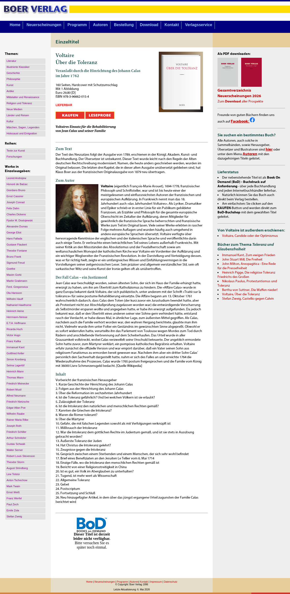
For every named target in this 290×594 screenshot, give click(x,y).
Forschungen (14, 156)
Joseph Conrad (16, 202)
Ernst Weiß (13, 492)
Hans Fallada (14, 238)
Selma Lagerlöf (15, 365)
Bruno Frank (14, 256)
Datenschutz (170, 581)
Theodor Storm (15, 462)
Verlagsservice (198, 25)
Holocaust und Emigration (22, 133)
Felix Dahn (13, 208)
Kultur (10, 121)
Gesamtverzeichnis (234, 90)
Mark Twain (13, 486)
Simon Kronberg (16, 359)
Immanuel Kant (15, 347)
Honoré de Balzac (17, 184)
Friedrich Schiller (16, 431)
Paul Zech (13, 504)
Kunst (10, 85)
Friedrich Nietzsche (18, 401)
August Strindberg (17, 468)
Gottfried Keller (15, 353)
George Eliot (14, 232)
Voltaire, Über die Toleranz (241, 294)
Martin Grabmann (17, 280)
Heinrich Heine (15, 311)
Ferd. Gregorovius (17, 286)
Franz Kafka (14, 341)
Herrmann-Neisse (17, 317)
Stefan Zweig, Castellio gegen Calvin (248, 299)
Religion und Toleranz (19, 103)
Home (15, 25)
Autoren (100, 25)
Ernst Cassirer (15, 196)
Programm (77, 25)
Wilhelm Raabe (16, 413)
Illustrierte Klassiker (18, 66)
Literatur (11, 60)
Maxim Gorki (14, 274)
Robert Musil (14, 389)
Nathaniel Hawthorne (19, 305)
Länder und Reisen (18, 115)
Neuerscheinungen (44, 25)
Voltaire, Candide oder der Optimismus (250, 236)
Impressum (156, 581)
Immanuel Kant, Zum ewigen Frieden (248, 255)
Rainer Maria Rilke (17, 419)
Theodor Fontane (17, 250)
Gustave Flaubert (17, 244)
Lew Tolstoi (13, 474)
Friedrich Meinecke (18, 383)
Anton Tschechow (17, 480)
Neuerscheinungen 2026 (239, 96)
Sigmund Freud (16, 262)
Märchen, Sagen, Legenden (23, 127)
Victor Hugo (13, 335)
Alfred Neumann (16, 395)
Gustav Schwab (16, 443)
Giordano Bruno (16, 190)
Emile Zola (13, 510)
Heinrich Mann (15, 371)
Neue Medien (14, 109)
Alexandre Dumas (17, 226)
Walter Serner (15, 450)
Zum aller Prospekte (240, 101)
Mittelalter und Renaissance (23, 97)
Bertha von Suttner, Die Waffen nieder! (249, 290)
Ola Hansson (14, 292)
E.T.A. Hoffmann (16, 323)
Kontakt (172, 25)
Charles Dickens (16, 214)
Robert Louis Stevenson (21, 456)
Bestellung (124, 25)
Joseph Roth (14, 425)
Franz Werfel (14, 498)
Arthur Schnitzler (16, 437)
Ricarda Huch (15, 329)
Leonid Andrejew (16, 178)
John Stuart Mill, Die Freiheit (242, 259)
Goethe (11, 268)
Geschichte (13, 73)
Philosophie (13, 79)
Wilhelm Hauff (15, 298)
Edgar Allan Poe (16, 407)
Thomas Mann (15, 377)
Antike (10, 91)
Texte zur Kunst (16, 150)
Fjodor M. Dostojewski (20, 220)
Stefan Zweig (14, 516)
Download (149, 25)
